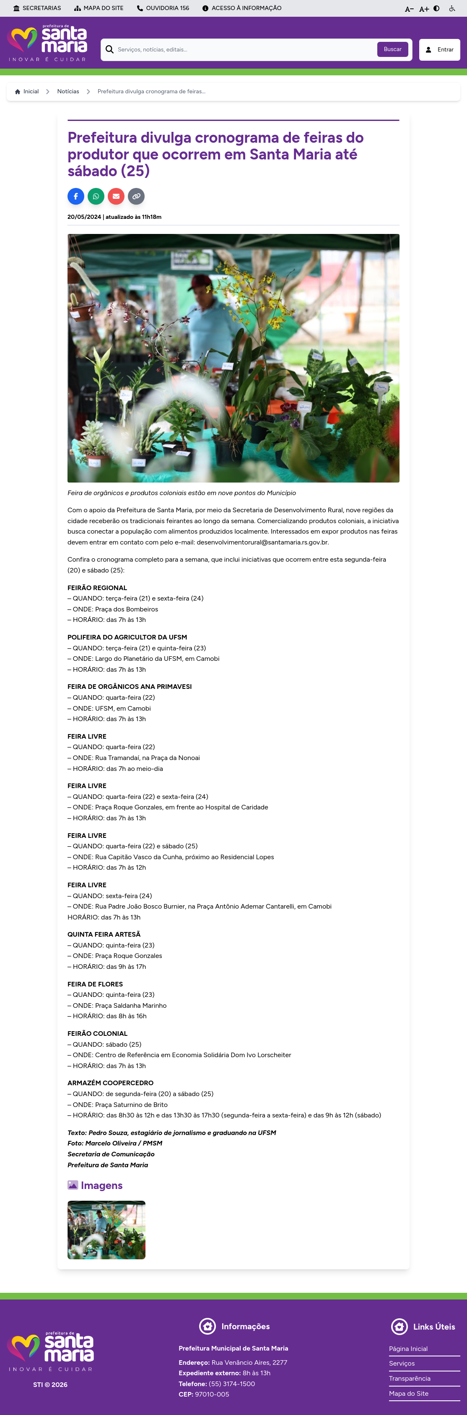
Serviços (402, 1363)
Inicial (27, 91)
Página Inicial (408, 1349)
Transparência (410, 1378)
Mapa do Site (408, 1393)
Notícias (68, 91)
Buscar (393, 49)
